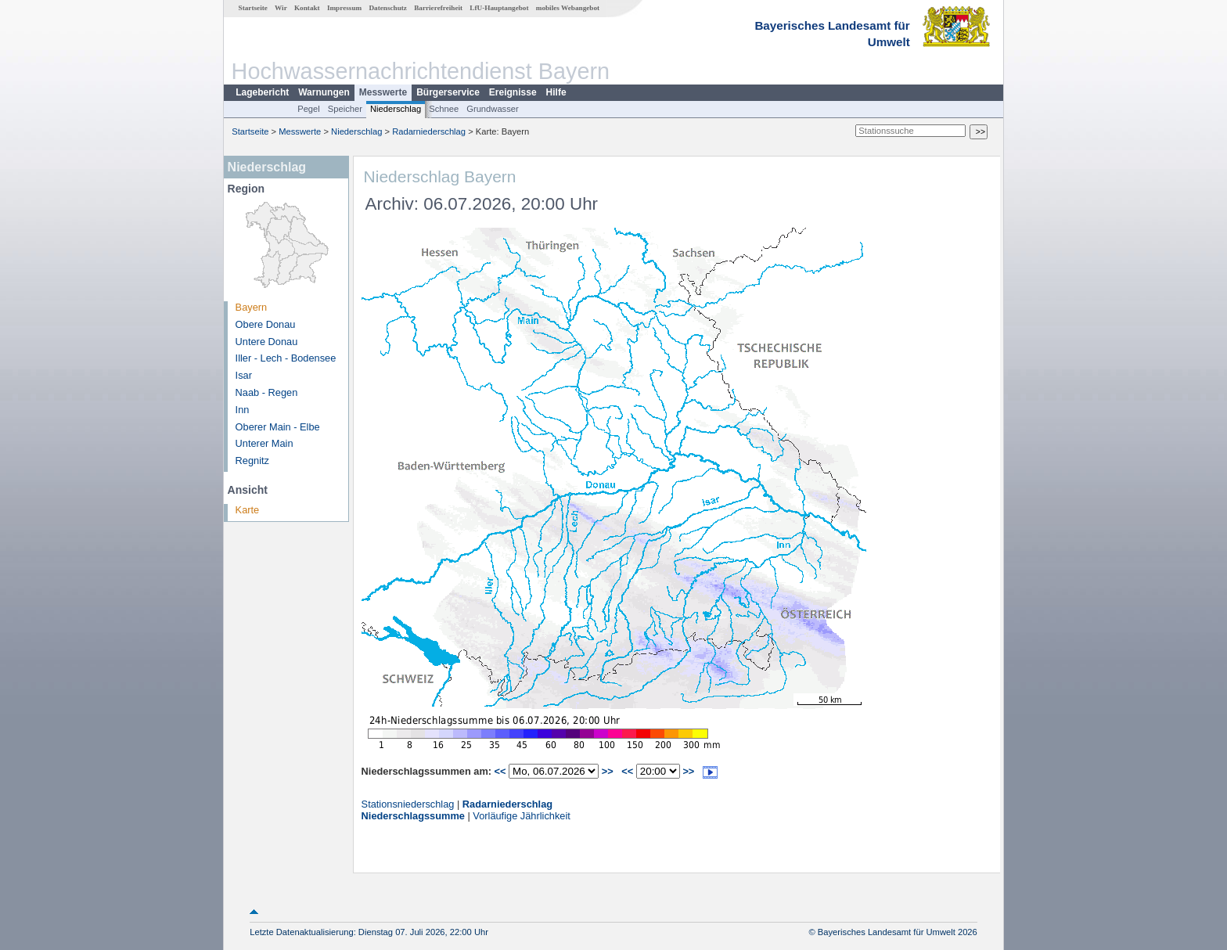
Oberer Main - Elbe (278, 427)
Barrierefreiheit (438, 8)
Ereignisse (513, 92)
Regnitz (252, 460)
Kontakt (307, 8)
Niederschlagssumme (413, 816)
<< (500, 771)
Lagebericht (262, 92)
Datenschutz (388, 8)
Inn (243, 410)
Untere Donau (267, 341)
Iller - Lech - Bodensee (286, 358)
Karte (248, 510)
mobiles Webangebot (567, 8)
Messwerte (383, 92)
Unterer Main (264, 443)
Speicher (345, 108)
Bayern (252, 307)
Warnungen (324, 92)
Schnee (444, 108)
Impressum (344, 8)
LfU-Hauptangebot (499, 8)
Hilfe (556, 92)
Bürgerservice (448, 92)
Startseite (253, 8)
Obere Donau (266, 324)
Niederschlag (395, 108)
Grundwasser (492, 108)
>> (608, 771)
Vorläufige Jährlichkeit (521, 816)
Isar (244, 375)
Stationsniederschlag (408, 804)
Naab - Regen (267, 392)
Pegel (308, 108)
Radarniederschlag (429, 131)
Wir (281, 8)
